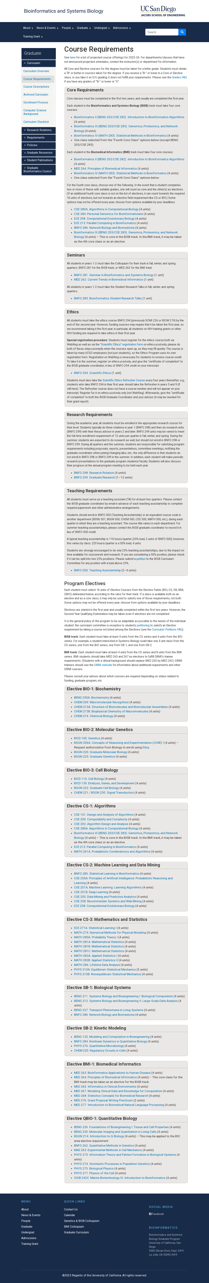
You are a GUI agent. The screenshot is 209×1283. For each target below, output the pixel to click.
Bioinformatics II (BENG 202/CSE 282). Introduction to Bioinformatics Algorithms (129, 117)
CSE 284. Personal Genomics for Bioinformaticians (108, 214)
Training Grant (32, 38)
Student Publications (40, 160)
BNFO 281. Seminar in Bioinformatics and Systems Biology (114, 275)
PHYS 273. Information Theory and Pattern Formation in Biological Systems (125, 1154)
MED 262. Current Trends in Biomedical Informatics (108, 279)
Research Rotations (39, 130)
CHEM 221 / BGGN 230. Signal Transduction (104, 792)
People (67, 29)
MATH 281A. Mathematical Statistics (99, 942)
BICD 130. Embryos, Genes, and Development (104, 783)
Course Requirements (37, 79)
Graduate (83, 29)
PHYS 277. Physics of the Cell (94, 1173)
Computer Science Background (34, 112)
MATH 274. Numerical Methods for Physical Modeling (110, 932)
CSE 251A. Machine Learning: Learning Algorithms (108, 887)
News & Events (47, 29)
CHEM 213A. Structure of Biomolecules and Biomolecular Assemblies (121, 707)
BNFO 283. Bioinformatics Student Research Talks (108, 298)
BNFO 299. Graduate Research (94, 477)
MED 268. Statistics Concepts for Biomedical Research (111, 1095)
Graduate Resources (39, 152)
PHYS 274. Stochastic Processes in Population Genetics (112, 1164)
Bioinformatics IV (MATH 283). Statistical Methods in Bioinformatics (120, 135)
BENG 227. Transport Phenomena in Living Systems (108, 1010)
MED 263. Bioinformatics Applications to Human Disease (112, 1073)
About (27, 29)
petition (140, 559)
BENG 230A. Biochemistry (91, 697)
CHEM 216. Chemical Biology (93, 716)
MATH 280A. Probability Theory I (96, 937)
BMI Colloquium (74, 1226)
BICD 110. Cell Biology (89, 779)
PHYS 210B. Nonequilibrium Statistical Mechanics (107, 974)
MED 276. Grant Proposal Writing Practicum (103, 1100)
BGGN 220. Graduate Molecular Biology (100, 752)
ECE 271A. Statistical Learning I (95, 928)
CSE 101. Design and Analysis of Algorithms (104, 814)
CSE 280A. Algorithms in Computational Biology (106, 209)
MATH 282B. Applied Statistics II (96, 960)
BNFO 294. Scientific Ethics (92, 373)
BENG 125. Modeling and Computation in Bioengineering (112, 1036)
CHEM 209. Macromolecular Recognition (101, 702)
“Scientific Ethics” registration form (121, 344)
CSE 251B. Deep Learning (91, 892)
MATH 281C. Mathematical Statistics (99, 951)
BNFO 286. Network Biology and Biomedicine (104, 227)
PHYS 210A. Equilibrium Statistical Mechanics (105, 969)
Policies (32, 145)
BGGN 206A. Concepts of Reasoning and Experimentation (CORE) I (119, 742)
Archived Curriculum (35, 94)
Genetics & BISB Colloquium (81, 1221)
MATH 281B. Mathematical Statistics (99, 946)
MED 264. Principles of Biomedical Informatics (105, 168)
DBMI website (103, 665)
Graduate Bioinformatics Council (37, 169)
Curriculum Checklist (36, 122)
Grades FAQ (179, 77)
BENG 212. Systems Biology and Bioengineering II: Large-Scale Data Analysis (126, 1001)
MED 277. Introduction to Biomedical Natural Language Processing (119, 1105)
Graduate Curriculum (76, 1232)
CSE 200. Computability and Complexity (100, 819)
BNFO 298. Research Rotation (94, 473)
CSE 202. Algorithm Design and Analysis (101, 824)
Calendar (69, 1215)
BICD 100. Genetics (87, 738)
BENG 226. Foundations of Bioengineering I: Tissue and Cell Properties (121, 1127)
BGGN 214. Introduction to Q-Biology (99, 1136)
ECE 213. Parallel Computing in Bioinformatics (105, 223)
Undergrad (101, 29)
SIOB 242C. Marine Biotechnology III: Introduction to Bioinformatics (119, 1178)
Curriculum (33, 63)
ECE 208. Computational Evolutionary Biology (104, 218)
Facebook (156, 1214)
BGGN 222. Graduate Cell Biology (96, 788)
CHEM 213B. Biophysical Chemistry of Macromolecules (111, 711)
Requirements (36, 137)
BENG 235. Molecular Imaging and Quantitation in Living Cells (115, 1131)
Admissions (121, 29)
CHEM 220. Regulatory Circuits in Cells (100, 1050)
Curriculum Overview (36, 71)
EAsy (146, 747)
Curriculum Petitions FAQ (167, 629)
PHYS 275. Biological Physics (94, 1168)
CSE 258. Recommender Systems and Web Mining (108, 901)
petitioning (143, 625)
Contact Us (71, 1209)
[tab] (38, 63)
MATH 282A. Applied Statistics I (95, 955)
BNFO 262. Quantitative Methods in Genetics (104, 1145)
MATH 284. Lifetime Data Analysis (97, 965)
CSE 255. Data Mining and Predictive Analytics (105, 896)
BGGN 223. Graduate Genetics (94, 756)
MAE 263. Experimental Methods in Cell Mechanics (108, 1150)
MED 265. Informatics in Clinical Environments (105, 1086)
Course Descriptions (36, 86)
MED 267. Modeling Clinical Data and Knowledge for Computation (118, 1091)
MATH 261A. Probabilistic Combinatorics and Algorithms (112, 851)
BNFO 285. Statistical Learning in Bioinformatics (106, 873)
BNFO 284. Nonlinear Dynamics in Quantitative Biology (110, 1041)
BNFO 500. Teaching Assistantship (97, 570)
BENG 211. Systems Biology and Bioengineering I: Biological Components (123, 996)
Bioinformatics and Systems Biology (63, 11)
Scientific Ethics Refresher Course (124, 380)
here (73, 57)
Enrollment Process (35, 102)
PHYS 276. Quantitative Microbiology (99, 1046)
